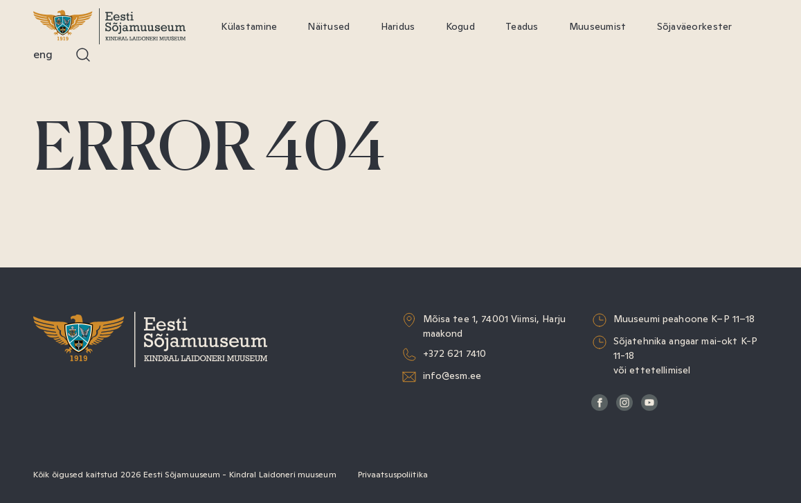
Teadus (522, 26)
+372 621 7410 (455, 353)
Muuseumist (598, 26)
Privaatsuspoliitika (393, 474)
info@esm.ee (452, 375)
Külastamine (249, 26)
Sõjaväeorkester (694, 26)
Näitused (328, 26)
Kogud (460, 26)
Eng (43, 54)
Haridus (398, 26)
